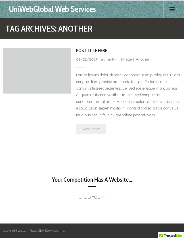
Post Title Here (91, 50)
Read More (91, 129)
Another (142, 59)
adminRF (109, 59)
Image (126, 59)
